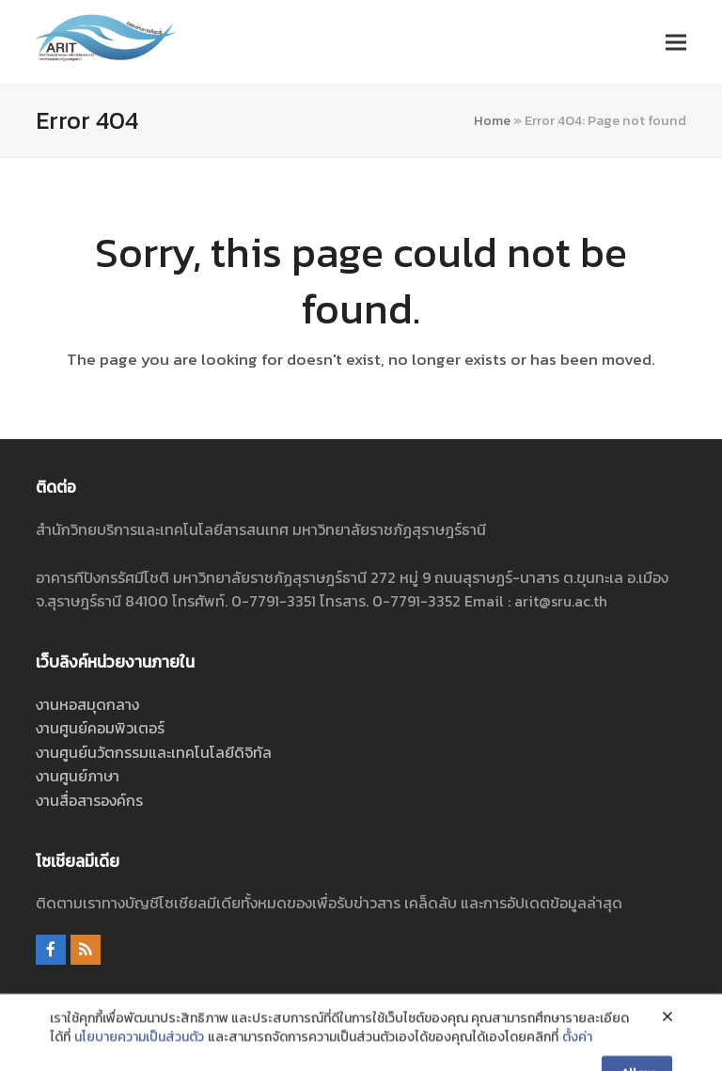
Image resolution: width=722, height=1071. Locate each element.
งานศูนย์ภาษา (77, 775)
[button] (676, 42)
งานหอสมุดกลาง (87, 704)
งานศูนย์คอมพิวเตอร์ (100, 728)
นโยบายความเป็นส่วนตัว (139, 1059)
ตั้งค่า (577, 1059)
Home (492, 120)
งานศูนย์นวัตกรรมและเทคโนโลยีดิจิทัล (154, 752)
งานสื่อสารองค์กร (89, 800)
